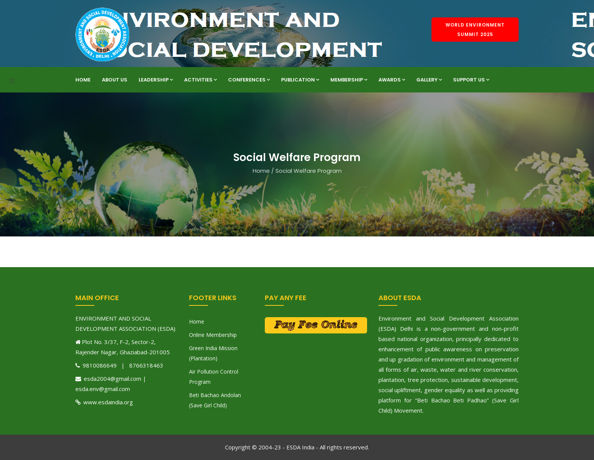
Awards (391, 79)
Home (83, 79)
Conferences (249, 79)
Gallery (429, 79)
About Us (114, 79)
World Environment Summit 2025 (475, 30)
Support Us (471, 79)
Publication (300, 79)
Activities (200, 79)
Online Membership (213, 334)
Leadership (156, 79)
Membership (348, 79)
